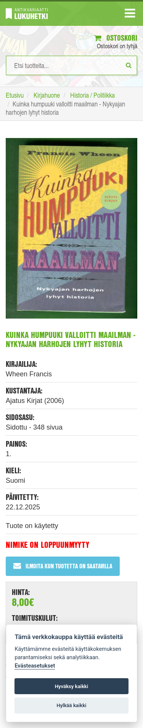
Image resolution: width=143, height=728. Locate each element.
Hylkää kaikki (71, 705)
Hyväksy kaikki (71, 686)
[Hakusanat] (71, 65)
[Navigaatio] (129, 15)
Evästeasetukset (34, 666)
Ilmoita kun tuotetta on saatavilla (62, 565)
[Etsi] (129, 65)
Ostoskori (115, 38)
